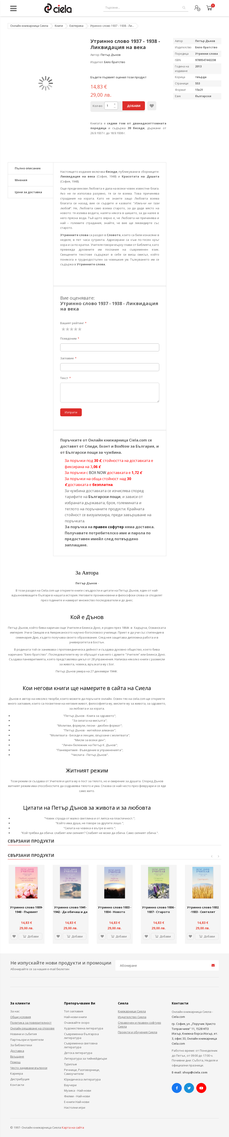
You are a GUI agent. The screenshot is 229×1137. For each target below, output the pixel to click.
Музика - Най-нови (77, 1090)
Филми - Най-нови (77, 1096)
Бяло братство (114, 62)
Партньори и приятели (27, 1040)
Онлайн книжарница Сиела (29, 26)
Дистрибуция (19, 1079)
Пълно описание (28, 168)
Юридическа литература (82, 1079)
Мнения (21, 180)
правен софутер (108, 526)
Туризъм (70, 1064)
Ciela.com (178, 1017)
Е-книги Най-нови (76, 1102)
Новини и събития (23, 1034)
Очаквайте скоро (77, 1023)
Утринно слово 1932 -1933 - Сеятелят (203, 909)
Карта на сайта (73, 1127)
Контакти (17, 1085)
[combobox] (145, 8)
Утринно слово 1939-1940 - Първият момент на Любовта (26, 911)
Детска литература (78, 1053)
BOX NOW (97, 472)
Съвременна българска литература (81, 1036)
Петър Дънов (111, 55)
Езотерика (76, 26)
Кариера (16, 1073)
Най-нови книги (75, 1017)
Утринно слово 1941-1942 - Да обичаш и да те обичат (70, 911)
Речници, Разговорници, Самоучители (82, 1072)
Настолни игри (74, 1107)
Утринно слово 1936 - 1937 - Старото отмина (158, 911)
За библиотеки (21, 1045)
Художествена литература (83, 1028)
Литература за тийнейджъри (85, 1058)
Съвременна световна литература (80, 1045)
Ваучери (70, 1085)
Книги (59, 26)
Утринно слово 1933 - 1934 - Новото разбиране (114, 911)
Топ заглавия (73, 1011)
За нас (15, 1011)
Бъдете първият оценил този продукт (118, 77)
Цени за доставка (28, 192)
